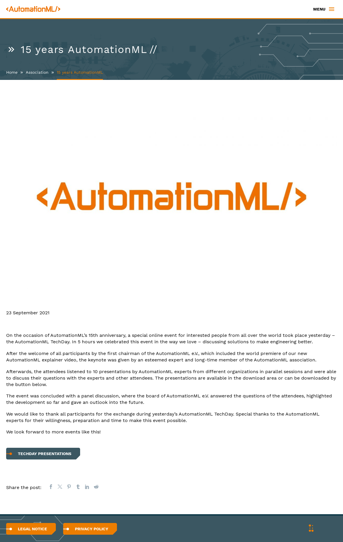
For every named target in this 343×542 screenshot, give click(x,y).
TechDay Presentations (44, 453)
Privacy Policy (91, 528)
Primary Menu (331, 9)
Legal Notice (32, 528)
